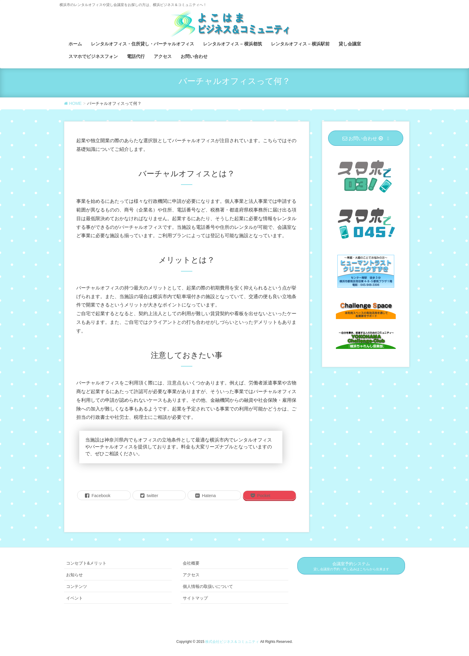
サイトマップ (195, 598)
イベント (74, 598)
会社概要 (191, 563)
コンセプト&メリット (86, 563)
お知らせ (74, 574)
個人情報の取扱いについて (208, 586)
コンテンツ (76, 586)
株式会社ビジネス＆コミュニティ (232, 642)
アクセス (191, 574)
